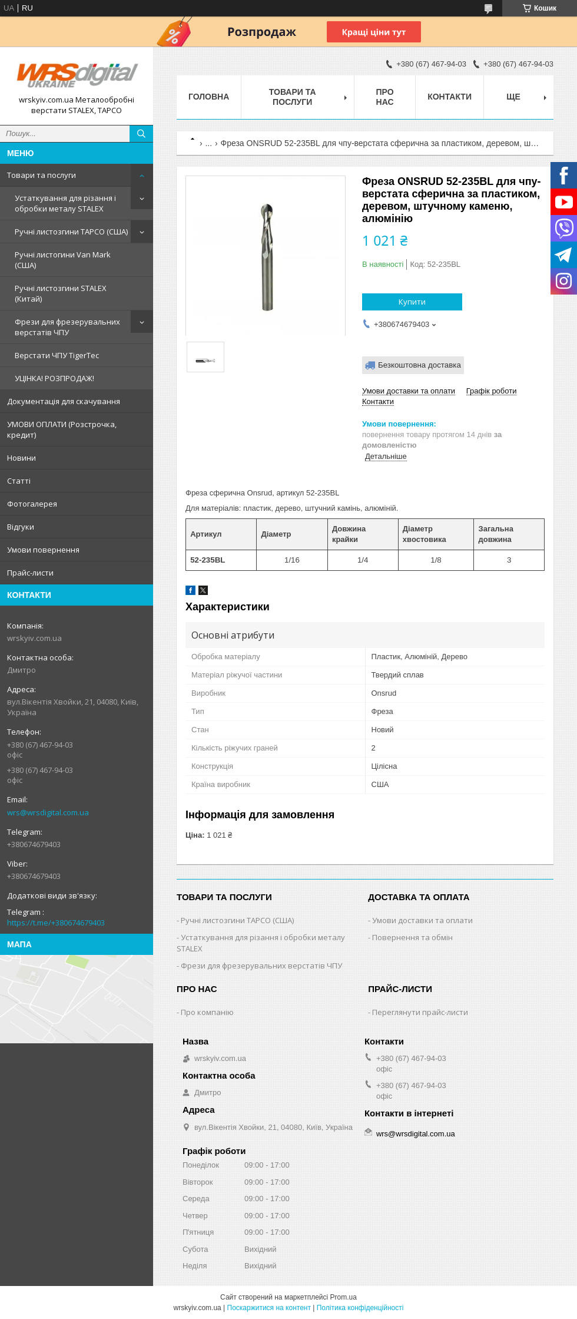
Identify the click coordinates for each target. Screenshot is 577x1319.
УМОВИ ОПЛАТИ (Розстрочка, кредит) (62, 429)
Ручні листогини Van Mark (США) (63, 259)
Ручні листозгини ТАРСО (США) (71, 231)
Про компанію (207, 1012)
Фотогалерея (32, 503)
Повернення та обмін (412, 937)
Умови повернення (43, 549)
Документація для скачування (63, 401)
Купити (412, 301)
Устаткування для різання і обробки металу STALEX (65, 203)
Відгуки (20, 526)
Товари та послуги (41, 175)
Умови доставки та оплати (422, 920)
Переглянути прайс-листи (420, 1012)
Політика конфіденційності (360, 1308)
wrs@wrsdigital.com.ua (48, 812)
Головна (208, 96)
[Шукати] (141, 134)
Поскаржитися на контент (269, 1308)
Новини (21, 457)
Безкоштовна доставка (419, 365)
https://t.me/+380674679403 (56, 922)
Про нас (385, 97)
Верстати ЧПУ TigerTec (57, 355)
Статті (19, 480)
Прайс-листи (30, 572)
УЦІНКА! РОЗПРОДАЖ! (54, 378)
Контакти (449, 96)
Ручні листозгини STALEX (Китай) (61, 293)
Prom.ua (343, 1297)
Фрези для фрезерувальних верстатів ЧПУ (67, 327)
